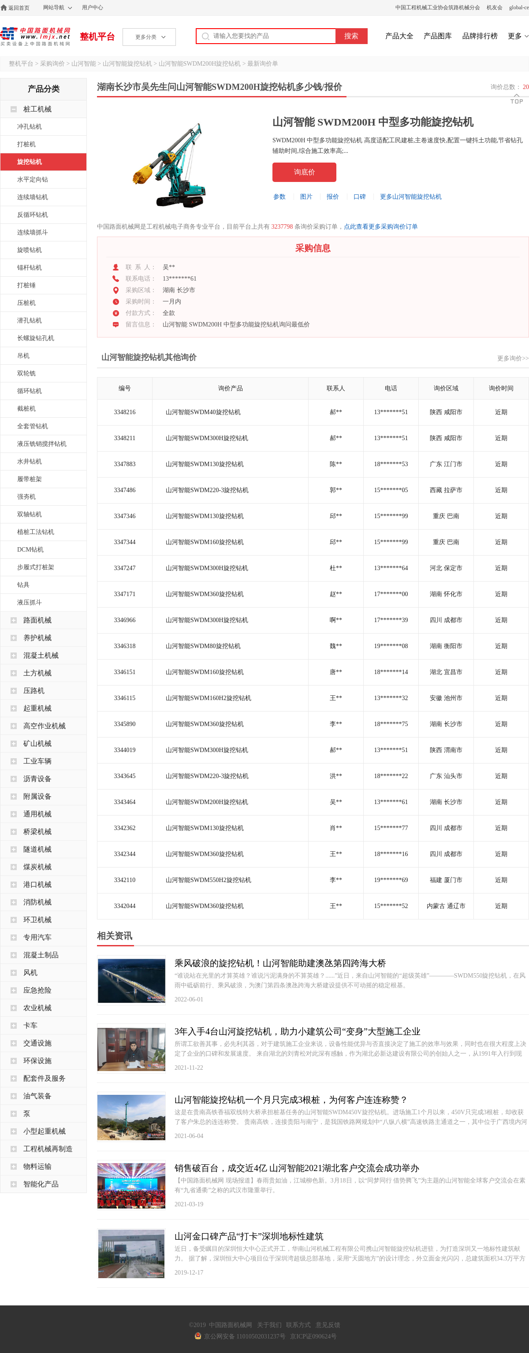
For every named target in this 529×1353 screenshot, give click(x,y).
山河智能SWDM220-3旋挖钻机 (207, 490)
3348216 (125, 412)
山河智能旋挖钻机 (127, 63)
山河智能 (83, 63)
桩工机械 (37, 109)
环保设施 (37, 1060)
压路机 (34, 690)
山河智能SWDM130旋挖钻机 (205, 464)
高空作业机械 (44, 726)
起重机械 (37, 708)
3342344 (125, 854)
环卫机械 (37, 919)
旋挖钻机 (29, 162)
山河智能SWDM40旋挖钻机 (203, 412)
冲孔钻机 (29, 126)
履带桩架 (29, 479)
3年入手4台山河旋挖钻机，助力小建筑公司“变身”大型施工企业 (298, 1031)
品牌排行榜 (480, 36)
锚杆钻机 (29, 267)
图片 (306, 196)
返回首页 (19, 8)
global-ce (519, 7)
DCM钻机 (30, 549)
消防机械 (37, 902)
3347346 (125, 516)
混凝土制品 (41, 955)
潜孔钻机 (29, 320)
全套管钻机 (32, 426)
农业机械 (37, 1008)
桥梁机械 (37, 831)
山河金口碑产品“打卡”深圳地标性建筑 (249, 1236)
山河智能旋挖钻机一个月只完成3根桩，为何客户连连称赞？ (291, 1100)
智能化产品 (41, 1184)
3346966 (125, 620)
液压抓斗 (29, 602)
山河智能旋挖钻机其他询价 (149, 357)
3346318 (125, 646)
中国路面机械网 (35, 36)
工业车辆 (37, 761)
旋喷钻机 (29, 250)
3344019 (125, 750)
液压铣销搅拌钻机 (42, 444)
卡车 (30, 1025)
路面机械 (37, 620)
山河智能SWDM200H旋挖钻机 (200, 63)
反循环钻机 (32, 214)
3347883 (125, 464)
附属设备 (37, 796)
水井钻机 (29, 461)
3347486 (125, 490)
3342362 (125, 828)
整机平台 (97, 36)
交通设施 (37, 1043)
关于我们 (269, 1325)
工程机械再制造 (48, 1149)
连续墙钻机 (32, 197)
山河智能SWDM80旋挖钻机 (203, 646)
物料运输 (37, 1166)
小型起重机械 (44, 1131)
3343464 (125, 802)
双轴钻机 (29, 514)
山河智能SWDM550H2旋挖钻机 (208, 880)
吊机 (23, 355)
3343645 (125, 776)
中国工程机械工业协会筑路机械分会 (437, 7)
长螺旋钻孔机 (35, 338)
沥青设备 (37, 778)
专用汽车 (37, 937)
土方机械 (37, 673)
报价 (333, 196)
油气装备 (37, 1096)
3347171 (125, 594)
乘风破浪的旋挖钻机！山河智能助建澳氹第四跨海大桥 (280, 963)
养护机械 (37, 637)
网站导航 (53, 7)
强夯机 (26, 496)
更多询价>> (513, 358)
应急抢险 (37, 990)
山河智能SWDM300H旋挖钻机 (207, 438)
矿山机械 (37, 743)
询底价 (304, 172)
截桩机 (26, 408)
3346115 (124, 698)
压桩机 (26, 303)
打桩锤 (26, 285)
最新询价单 (262, 63)
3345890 (125, 724)
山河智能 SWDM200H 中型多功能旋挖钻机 (372, 122)
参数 (279, 196)
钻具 (23, 585)
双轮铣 (26, 373)
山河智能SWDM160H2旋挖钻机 (208, 698)
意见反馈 (328, 1325)
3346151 (125, 672)
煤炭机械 (37, 867)
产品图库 (438, 36)
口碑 (360, 196)
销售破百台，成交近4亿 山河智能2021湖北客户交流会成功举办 (297, 1168)
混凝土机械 (41, 655)
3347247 (125, 568)
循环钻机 (29, 391)
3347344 (125, 542)
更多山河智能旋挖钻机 (411, 196)
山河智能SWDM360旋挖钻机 (205, 594)
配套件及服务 (44, 1078)
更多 (515, 36)
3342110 (124, 880)
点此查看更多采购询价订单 (381, 226)
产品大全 (399, 36)
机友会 (495, 7)
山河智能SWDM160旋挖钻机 (205, 542)
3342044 (125, 906)
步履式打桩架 (35, 567)
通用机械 (37, 814)
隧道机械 (37, 849)
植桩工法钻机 (35, 532)
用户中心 (92, 7)
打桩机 (26, 144)
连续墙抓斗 (32, 232)
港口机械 (37, 884)
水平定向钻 (32, 179)
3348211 (124, 438)
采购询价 (52, 63)
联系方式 (298, 1325)
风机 (30, 972)
